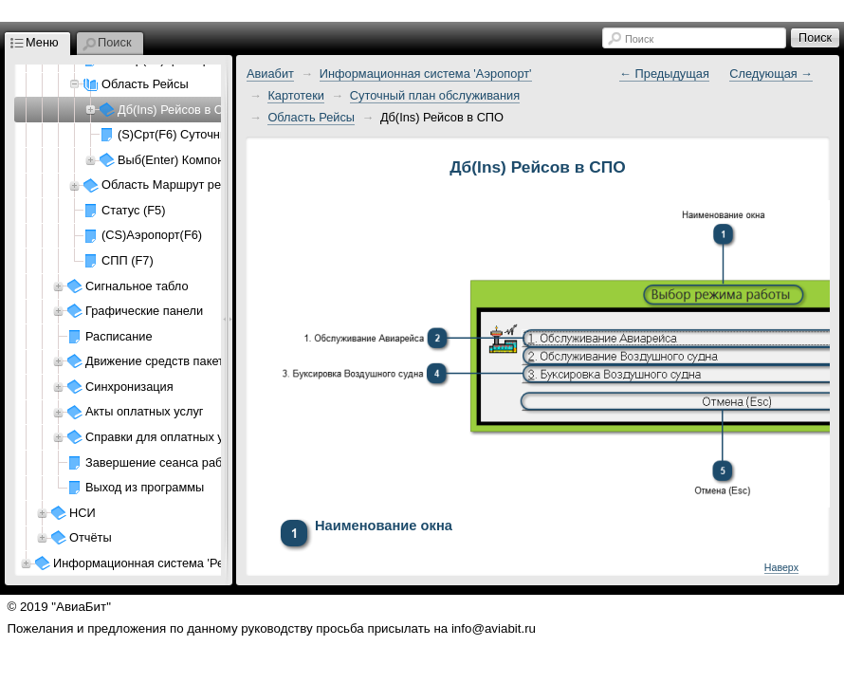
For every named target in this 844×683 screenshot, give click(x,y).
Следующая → (771, 73)
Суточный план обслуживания (435, 95)
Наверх (781, 567)
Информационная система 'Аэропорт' (426, 73)
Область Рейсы (311, 117)
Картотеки (295, 95)
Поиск (639, 39)
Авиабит (270, 73)
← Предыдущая (664, 73)
